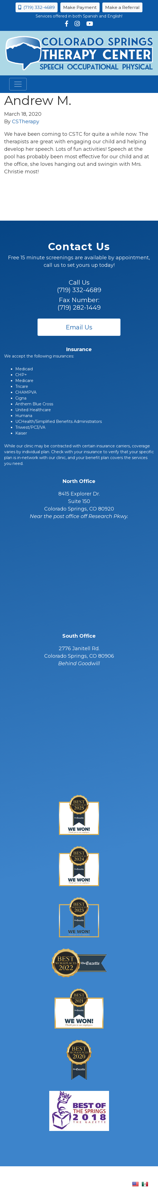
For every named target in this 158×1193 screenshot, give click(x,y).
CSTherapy (25, 122)
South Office (79, 636)
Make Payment (80, 7)
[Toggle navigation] (18, 84)
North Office (79, 481)
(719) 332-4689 (36, 7)
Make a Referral (122, 7)
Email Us (79, 327)
